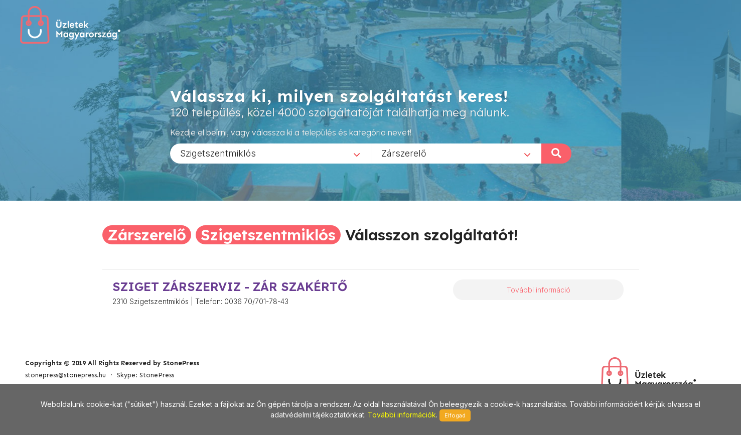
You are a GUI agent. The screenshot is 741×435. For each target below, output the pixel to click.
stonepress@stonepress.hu (65, 375)
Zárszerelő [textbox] (403, 153)
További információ (538, 289)
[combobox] (270, 153)
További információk (402, 414)
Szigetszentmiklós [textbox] (218, 153)
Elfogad (455, 415)
